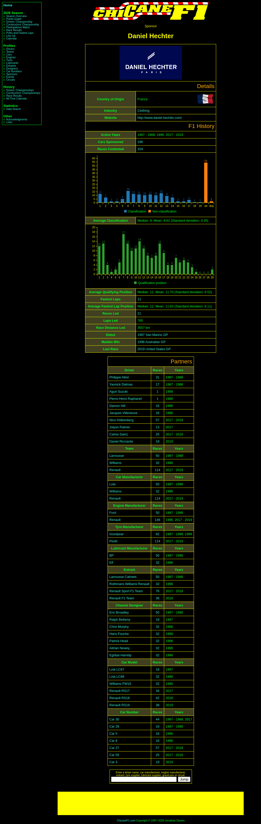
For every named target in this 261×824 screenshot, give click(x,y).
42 (157, 698)
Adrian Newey (119, 648)
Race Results (14, 30)
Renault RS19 (119, 705)
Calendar (11, 38)
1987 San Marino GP (152, 335)
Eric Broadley (119, 612)
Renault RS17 (119, 691)
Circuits (10, 79)
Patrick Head (118, 641)
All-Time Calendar (16, 98)
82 (157, 534)
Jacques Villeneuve (123, 413)
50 (157, 456)
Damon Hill (117, 406)
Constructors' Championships (23, 93)
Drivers (10, 49)
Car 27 (114, 748)
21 (139, 313)
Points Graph (13, 19)
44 (157, 719)
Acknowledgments (16, 119)
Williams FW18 (120, 684)
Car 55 (114, 755)
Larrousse (116, 456)
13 (157, 427)
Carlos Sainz (118, 434)
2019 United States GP (154, 349)
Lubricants (12, 63)
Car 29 (114, 726)
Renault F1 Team (121, 598)
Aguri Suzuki (118, 391)
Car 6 (113, 741)
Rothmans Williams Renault (129, 584)
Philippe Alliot (119, 377)
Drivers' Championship (19, 21)
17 (157, 384)
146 (157, 520)
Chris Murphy (119, 627)
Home (7, 5)
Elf (111, 562)
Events (10, 77)
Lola (112, 484)
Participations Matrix (18, 27)
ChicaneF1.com (126, 820)
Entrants (11, 65)
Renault (115, 470)
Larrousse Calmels (123, 577)
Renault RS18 (119, 698)
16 (157, 406)
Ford (112, 513)
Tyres (9, 60)
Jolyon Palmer (119, 427)
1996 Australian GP (151, 342)
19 (157, 441)
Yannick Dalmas (121, 384)
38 (157, 598)
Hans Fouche (119, 634)
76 (157, 591)
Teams (10, 51)
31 (157, 377)
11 (139, 299)
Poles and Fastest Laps (19, 33)
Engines (11, 57)
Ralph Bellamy (119, 619)
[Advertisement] (150, 803)
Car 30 (114, 719)
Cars (9, 54)
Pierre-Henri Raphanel (125, 399)
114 (157, 470)
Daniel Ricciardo (121, 441)
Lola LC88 (116, 676)
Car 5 (113, 733)
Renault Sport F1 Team (126, 591)
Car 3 (113, 762)
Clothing (143, 110)
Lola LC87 (116, 669)
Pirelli (113, 541)
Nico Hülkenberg (121, 420)
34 (157, 691)
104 (140, 149)
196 (140, 142)
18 (157, 619)
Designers (12, 68)
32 (157, 463)
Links (9, 122)
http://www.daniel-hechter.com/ (159, 118)
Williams (115, 463)
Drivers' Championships (20, 90)
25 (157, 434)
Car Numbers (14, 71)
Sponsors (11, 74)
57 (157, 420)
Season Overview (16, 16)
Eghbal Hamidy (120, 655)
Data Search (13, 109)
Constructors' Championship (22, 24)
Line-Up (10, 35)
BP (111, 555)
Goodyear (116, 534)
